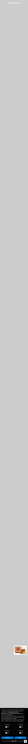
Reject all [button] (8, 737)
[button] (26, 710)
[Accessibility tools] (25, 741)
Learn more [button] (14, 741)
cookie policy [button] (9, 714)
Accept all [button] (20, 737)
